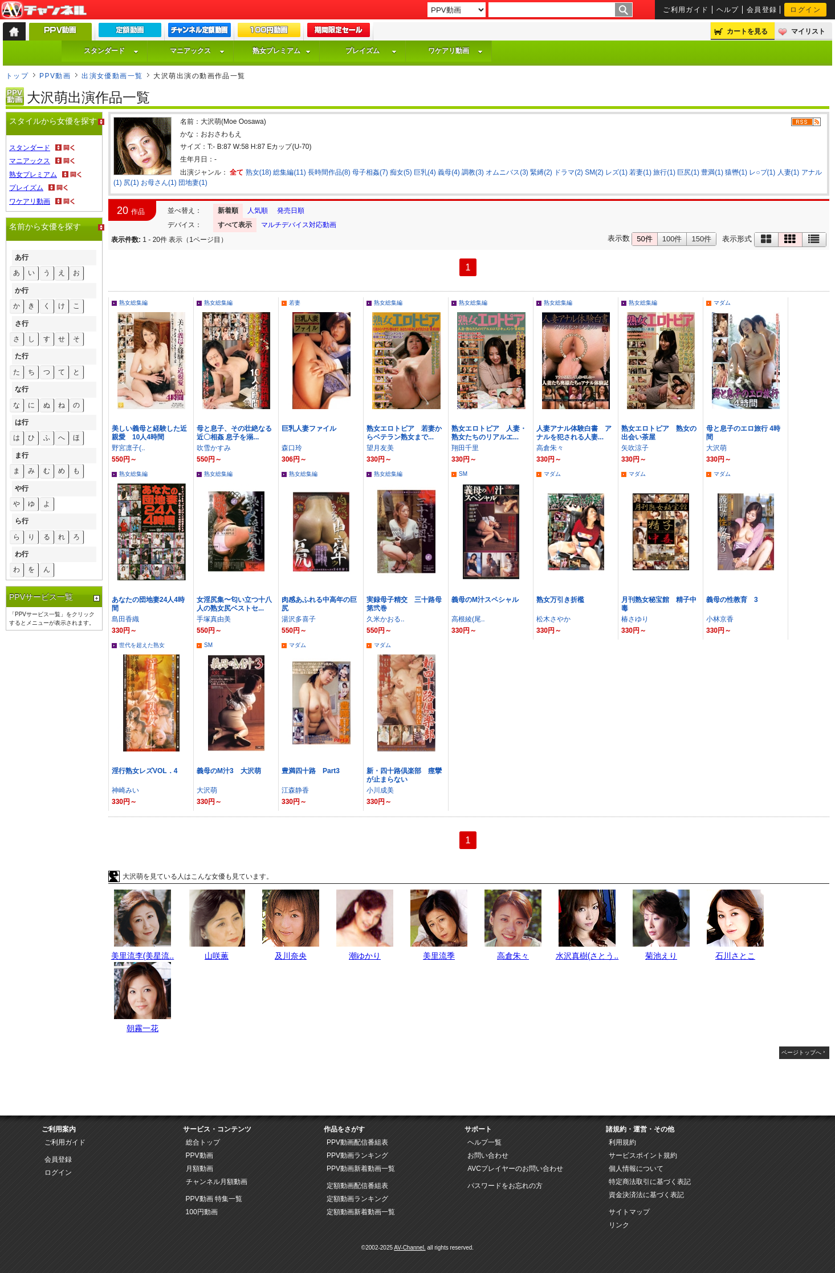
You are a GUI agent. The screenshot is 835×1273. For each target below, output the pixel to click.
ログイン (805, 10)
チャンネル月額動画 (216, 1182)
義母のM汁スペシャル (485, 600)
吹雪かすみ (214, 448)
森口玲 (292, 448)
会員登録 (762, 10)
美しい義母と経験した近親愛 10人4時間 (149, 433)
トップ (17, 76)
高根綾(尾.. (468, 619)
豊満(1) (712, 172)
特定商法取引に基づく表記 (650, 1182)
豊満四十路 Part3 (311, 771)
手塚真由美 (214, 619)
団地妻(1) (192, 183)
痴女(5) (401, 172)
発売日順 (290, 211)
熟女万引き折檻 (560, 600)
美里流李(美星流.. (142, 955)
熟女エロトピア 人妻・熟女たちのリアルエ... (489, 433)
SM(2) (594, 172)
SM (463, 474)
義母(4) (449, 172)
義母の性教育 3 (732, 600)
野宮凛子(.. (128, 448)
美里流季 (439, 955)
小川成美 (380, 790)
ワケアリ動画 (455, 51)
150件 (701, 239)
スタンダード (111, 51)
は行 (21, 422)
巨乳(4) (425, 172)
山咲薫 (217, 955)
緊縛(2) (541, 172)
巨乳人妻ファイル (309, 429)
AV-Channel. (409, 1247)
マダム (722, 303)
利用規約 (622, 1142)
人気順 (257, 211)
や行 (21, 488)
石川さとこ (735, 955)
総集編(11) (289, 172)
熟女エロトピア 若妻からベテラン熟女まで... (404, 433)
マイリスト (808, 31)
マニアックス (197, 51)
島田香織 (125, 619)
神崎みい (125, 790)
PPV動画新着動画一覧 (361, 1169)
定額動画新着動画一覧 (361, 1212)
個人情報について (636, 1169)
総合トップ (203, 1142)
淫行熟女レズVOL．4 (144, 771)
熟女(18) (258, 172)
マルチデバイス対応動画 (298, 225)
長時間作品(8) (329, 172)
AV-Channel (44, 10)
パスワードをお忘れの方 (505, 1186)
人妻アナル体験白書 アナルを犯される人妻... (574, 433)
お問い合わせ (487, 1155)
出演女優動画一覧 (112, 76)
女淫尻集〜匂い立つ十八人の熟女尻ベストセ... (234, 604)
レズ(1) (616, 172)
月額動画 (199, 1169)
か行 (21, 290)
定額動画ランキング (357, 1199)
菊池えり (661, 955)
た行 (21, 356)
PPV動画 (55, 76)
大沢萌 (716, 448)
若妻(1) (640, 172)
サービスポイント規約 (643, 1155)
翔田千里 (465, 448)
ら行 (21, 521)
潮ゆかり (365, 955)
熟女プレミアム (281, 51)
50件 (644, 239)
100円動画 (202, 1212)
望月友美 (380, 448)
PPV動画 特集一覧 (214, 1199)
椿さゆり (635, 619)
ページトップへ (801, 1052)
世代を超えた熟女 (142, 645)
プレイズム (371, 51)
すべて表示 (235, 225)
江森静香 (295, 790)
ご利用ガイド (686, 10)
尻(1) (131, 183)
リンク (619, 1225)
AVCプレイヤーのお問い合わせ (515, 1169)
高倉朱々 (550, 448)
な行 (21, 389)
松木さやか (553, 619)
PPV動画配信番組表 (357, 1142)
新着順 (228, 211)
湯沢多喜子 (299, 619)
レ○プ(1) (762, 172)
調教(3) (473, 172)
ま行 (21, 455)
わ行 (21, 554)
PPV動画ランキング (357, 1155)
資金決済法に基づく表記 (646, 1195)
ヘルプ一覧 (484, 1142)
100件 (672, 239)
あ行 (21, 257)
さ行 (21, 324)
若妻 (294, 303)
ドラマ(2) (568, 172)
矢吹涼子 (635, 448)
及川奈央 (291, 955)
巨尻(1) (688, 172)
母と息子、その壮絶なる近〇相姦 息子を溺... (234, 433)
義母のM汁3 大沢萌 (229, 771)
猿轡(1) (736, 172)
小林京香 (720, 619)
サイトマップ (629, 1212)
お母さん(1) (159, 183)
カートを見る (747, 31)
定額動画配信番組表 (357, 1186)
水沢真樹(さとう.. (587, 955)
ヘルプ (727, 10)
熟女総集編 (133, 303)
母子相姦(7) (370, 172)
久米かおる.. (385, 619)
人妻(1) (788, 172)
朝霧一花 (142, 1028)
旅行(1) (664, 172)
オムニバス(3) (507, 172)
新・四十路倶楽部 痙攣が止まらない (404, 775)
